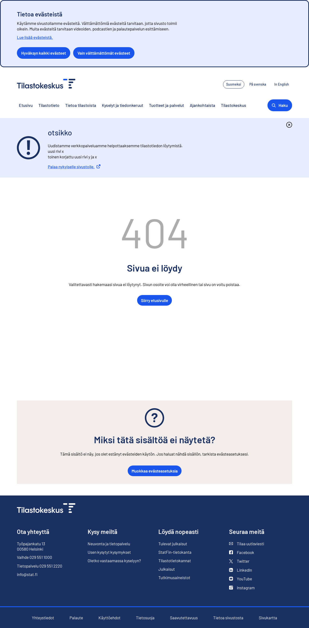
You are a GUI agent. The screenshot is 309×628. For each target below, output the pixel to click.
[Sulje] (289, 125)
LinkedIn (240, 570)
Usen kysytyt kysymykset (109, 552)
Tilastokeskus (233, 105)
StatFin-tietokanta (174, 552)
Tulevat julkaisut (172, 543)
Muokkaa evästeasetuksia (155, 470)
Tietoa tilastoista (80, 105)
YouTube (240, 578)
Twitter (239, 561)
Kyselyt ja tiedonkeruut (122, 105)
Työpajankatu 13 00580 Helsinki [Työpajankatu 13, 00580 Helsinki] (31, 546)
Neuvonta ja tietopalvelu (109, 543)
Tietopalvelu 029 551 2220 (39, 565)
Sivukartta (268, 617)
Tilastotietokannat (174, 560)
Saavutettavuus (184, 617)
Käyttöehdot (109, 617)
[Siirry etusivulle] (46, 508)
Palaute (76, 617)
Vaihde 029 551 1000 (34, 557)
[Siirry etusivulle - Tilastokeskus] (46, 84)
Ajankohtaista (202, 105)
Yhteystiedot (43, 617)
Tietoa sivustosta (228, 617)
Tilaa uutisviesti (246, 543)
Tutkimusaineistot (174, 577)
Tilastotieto (48, 105)
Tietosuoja (145, 617)
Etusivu (26, 105)
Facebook (241, 552)
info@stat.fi (27, 574)
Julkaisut (166, 569)
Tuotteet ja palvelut (166, 105)
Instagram (242, 587)
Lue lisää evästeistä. (35, 37)
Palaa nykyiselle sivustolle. (74, 166)
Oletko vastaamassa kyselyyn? (114, 560)
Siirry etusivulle (154, 300)
